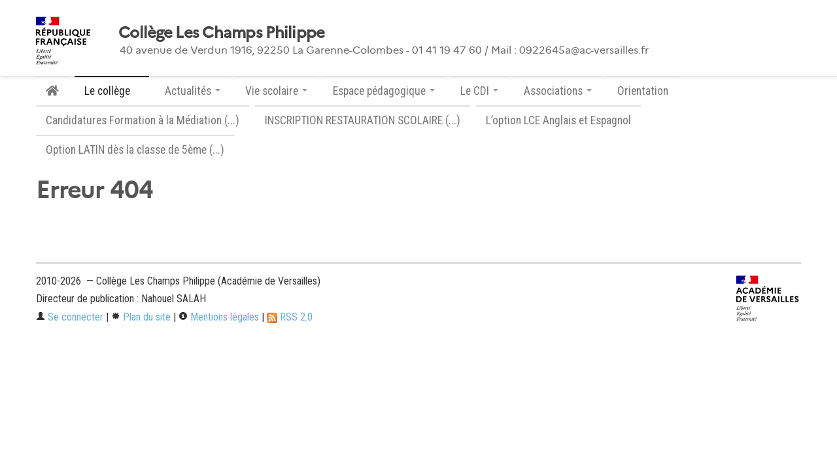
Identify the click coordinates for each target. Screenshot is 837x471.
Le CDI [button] (479, 90)
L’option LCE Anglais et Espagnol (558, 120)
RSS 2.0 (290, 317)
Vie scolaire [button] (276, 90)
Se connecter (69, 317)
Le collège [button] (111, 90)
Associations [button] (558, 90)
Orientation (642, 90)
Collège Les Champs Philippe (221, 32)
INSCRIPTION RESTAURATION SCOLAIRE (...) (362, 120)
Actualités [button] (192, 90)
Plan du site (141, 317)
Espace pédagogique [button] (384, 90)
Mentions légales (219, 317)
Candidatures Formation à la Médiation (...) (142, 120)
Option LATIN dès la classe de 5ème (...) (135, 149)
